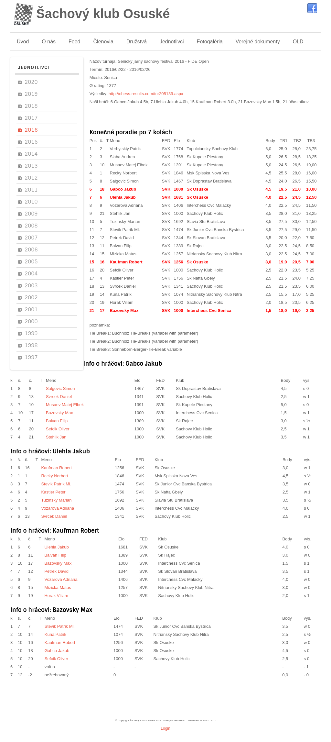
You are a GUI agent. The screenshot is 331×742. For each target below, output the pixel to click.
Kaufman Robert (126, 262)
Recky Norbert (123, 173)
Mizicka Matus (123, 253)
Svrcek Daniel (123, 286)
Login (165, 728)
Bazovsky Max (124, 310)
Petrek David (122, 237)
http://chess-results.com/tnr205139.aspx (146, 93)
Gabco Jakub (123, 189)
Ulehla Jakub (123, 197)
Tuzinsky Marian (125, 221)
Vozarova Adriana (126, 205)
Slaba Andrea (122, 156)
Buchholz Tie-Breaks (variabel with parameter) (155, 333)
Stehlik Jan (120, 213)
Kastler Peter (122, 278)
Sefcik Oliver (121, 270)
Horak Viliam (121, 302)
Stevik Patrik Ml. (125, 229)
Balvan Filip (121, 245)
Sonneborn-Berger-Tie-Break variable (147, 349)
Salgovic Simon (124, 181)
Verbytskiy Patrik (125, 148)
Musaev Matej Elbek (129, 164)
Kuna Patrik (121, 294)
